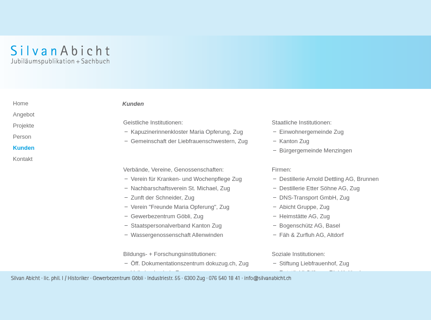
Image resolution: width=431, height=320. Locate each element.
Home (20, 103)
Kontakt (22, 159)
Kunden (23, 147)
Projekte (23, 125)
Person (22, 136)
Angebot (23, 114)
